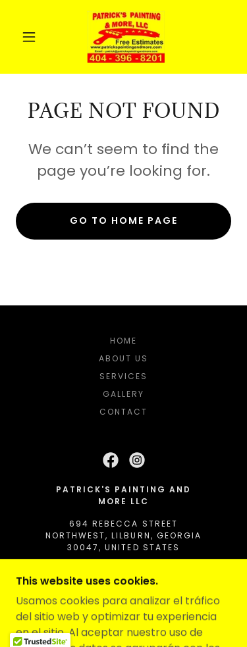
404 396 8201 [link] (123, 569)
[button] (29, 37)
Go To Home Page (124, 220)
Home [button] (123, 340)
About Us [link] (123, 358)
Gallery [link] (123, 394)
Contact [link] (123, 411)
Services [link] (123, 376)
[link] (126, 37)
